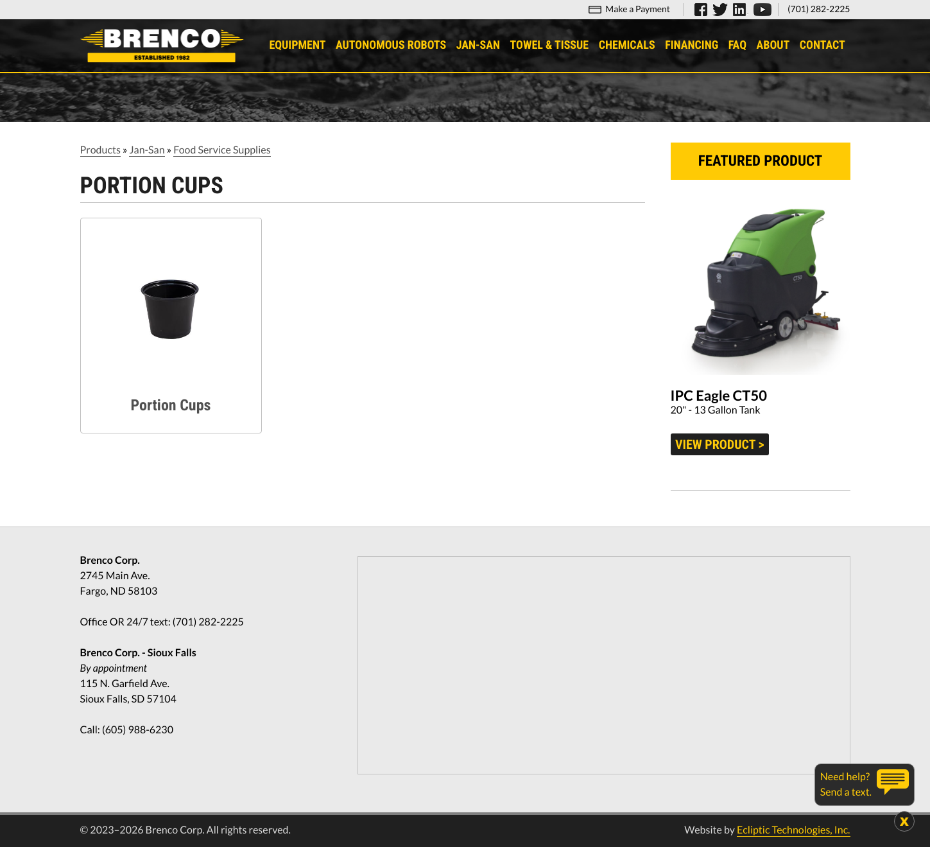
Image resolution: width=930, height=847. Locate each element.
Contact (822, 45)
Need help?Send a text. (846, 784)
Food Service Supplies (221, 150)
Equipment (297, 45)
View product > (719, 444)
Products (100, 150)
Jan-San (478, 45)
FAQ (737, 45)
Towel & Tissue (549, 45)
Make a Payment (637, 8)
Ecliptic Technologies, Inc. (793, 830)
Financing (691, 45)
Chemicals (627, 45)
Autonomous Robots (391, 45)
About (773, 45)
